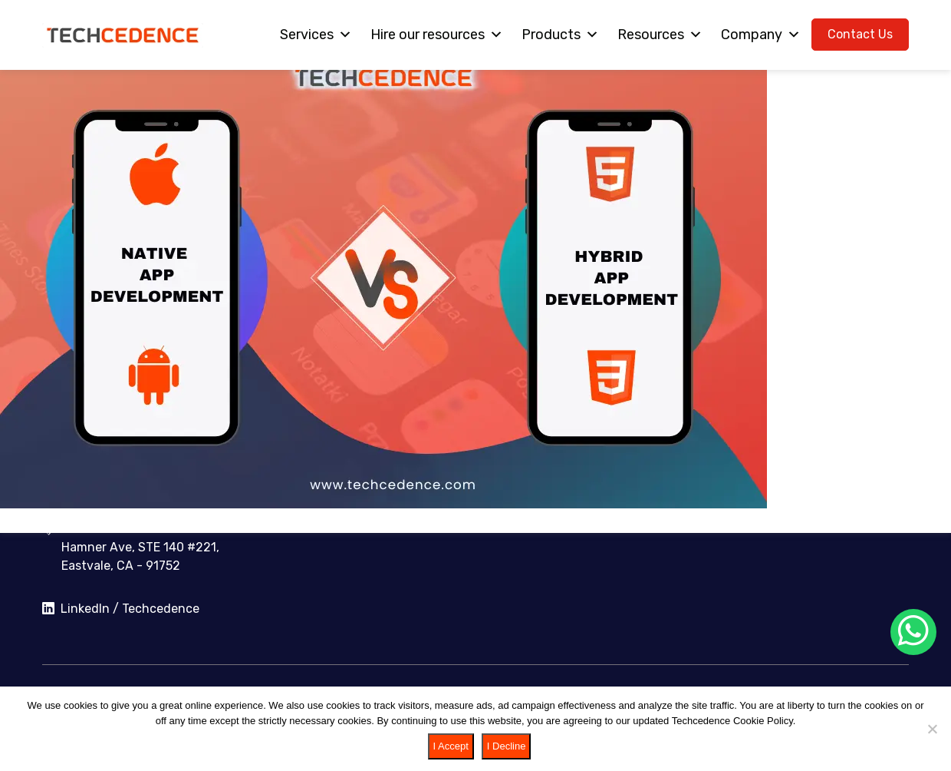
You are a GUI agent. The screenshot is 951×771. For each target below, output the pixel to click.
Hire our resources (436, 34)
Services (316, 34)
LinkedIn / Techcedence (120, 609)
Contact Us (860, 34)
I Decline (506, 746)
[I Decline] (931, 728)
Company (761, 34)
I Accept (451, 746)
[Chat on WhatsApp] (913, 632)
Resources (660, 34)
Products (560, 34)
